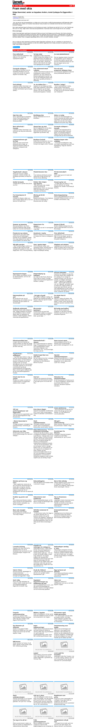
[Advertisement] (43, 102)
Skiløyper (16, 47)
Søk (71, 6)
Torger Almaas (16, 17)
